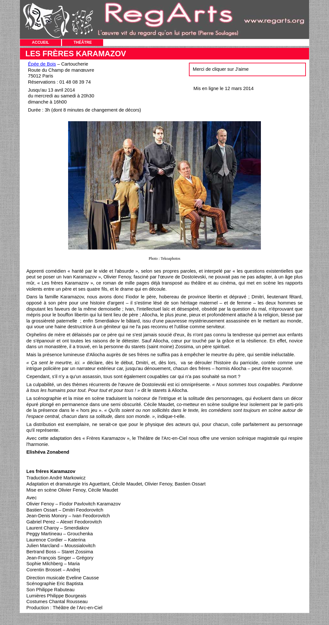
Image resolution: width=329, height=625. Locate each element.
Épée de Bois (42, 64)
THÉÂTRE (83, 42)
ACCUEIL (40, 42)
